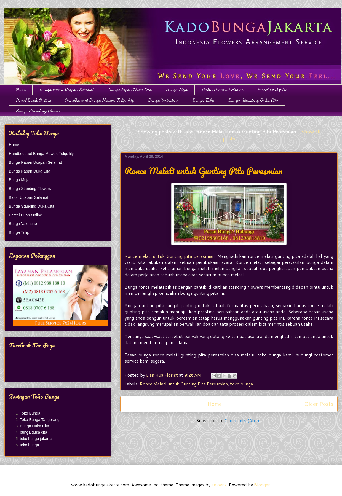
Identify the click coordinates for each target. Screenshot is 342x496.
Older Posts (318, 403)
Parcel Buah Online (33, 100)
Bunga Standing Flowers (38, 111)
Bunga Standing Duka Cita (253, 100)
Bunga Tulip (203, 100)
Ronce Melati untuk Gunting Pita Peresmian (204, 170)
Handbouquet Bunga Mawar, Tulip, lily (99, 100)
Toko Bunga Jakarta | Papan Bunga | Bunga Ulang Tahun (7, 14)
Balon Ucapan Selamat (222, 89)
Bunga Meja (177, 89)
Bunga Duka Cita (34, 426)
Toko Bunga (30, 413)
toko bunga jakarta (36, 438)
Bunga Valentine (163, 100)
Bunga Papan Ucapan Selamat (67, 89)
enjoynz (219, 484)
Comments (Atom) (243, 420)
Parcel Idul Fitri (272, 89)
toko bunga (241, 383)
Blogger (262, 484)
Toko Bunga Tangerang (40, 419)
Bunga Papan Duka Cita (130, 89)
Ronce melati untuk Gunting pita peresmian (170, 256)
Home (20, 89)
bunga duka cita (33, 432)
